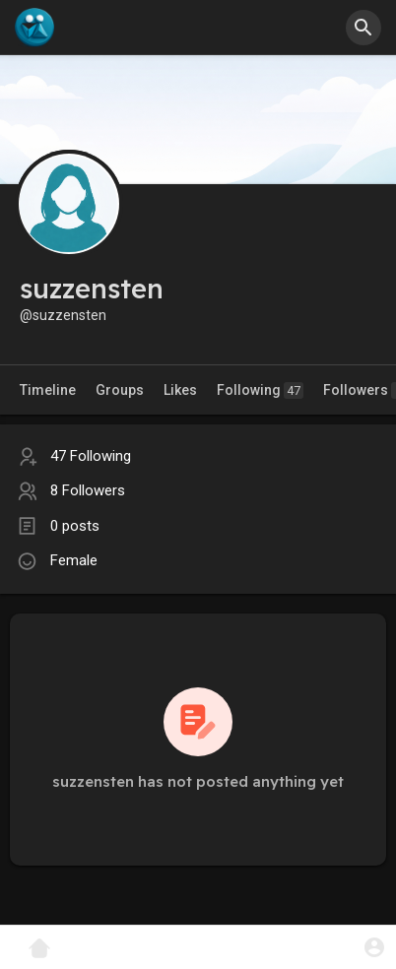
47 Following (90, 456)
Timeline (48, 390)
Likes (180, 390)
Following (260, 390)
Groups (120, 390)
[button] (363, 27)
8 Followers (87, 490)
